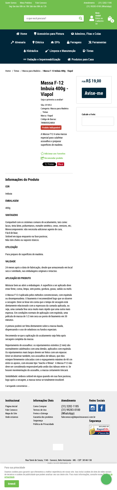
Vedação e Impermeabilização (43, 59)
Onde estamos (11, 416)
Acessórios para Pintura (50, 34)
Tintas (89, 51)
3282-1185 (105, 2)
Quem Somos (10, 2)
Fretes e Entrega (40, 413)
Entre (97, 18)
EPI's (57, 42)
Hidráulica (32, 51)
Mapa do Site (11, 413)
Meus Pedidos (26, 2)
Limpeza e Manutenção (63, 51)
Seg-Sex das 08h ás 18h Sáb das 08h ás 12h (27, 6)
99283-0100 (99, 6)
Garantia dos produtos (43, 416)
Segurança (38, 420)
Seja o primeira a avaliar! (52, 99)
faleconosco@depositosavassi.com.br (78, 416)
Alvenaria (20, 42)
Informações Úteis (43, 400)
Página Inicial (11, 406)
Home (23, 34)
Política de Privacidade (43, 424)
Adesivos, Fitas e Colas (88, 34)
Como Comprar (40, 406)
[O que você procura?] (80, 18)
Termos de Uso (39, 409)
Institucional (12, 400)
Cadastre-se (99, 22)
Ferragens (75, 42)
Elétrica (39, 42)
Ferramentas (99, 42)
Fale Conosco (41, 2)
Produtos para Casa (83, 59)
